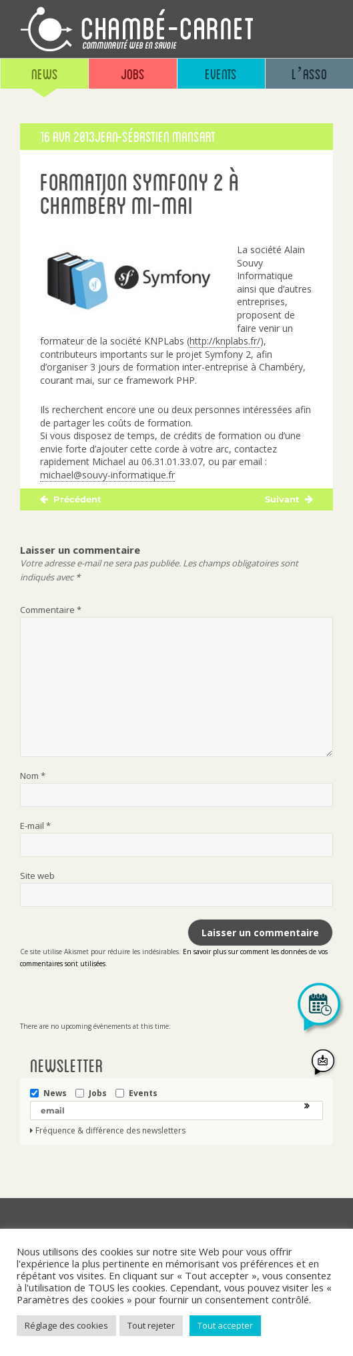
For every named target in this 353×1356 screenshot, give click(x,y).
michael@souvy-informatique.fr (107, 474)
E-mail (35, 826)
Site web (37, 876)
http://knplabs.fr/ (225, 341)
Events (221, 73)
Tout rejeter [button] (151, 1325)
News (44, 73)
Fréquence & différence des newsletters (110, 1131)
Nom (32, 776)
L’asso (309, 73)
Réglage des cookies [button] (66, 1325)
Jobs (133, 73)
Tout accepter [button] (225, 1325)
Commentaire (50, 610)
